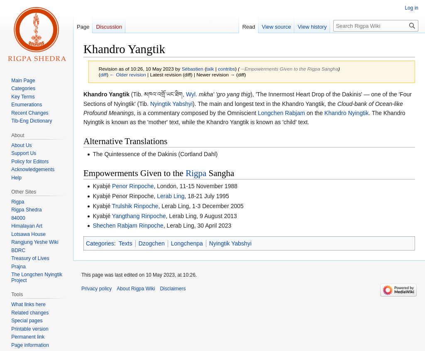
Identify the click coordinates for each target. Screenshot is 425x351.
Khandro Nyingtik (347, 113)
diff (103, 74)
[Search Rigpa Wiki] (375, 26)
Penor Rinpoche (133, 186)
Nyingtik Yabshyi (171, 104)
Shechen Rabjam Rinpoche (128, 225)
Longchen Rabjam (281, 113)
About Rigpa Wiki (136, 289)
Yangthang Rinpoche (139, 216)
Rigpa (196, 173)
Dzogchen (152, 243)
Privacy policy (96, 289)
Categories (100, 243)
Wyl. (191, 94)
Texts (125, 243)
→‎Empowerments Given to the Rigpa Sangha (288, 68)
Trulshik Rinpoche (135, 206)
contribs (226, 68)
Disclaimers (173, 289)
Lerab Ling (170, 196)
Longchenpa (187, 243)
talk (210, 68)
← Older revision (128, 74)
